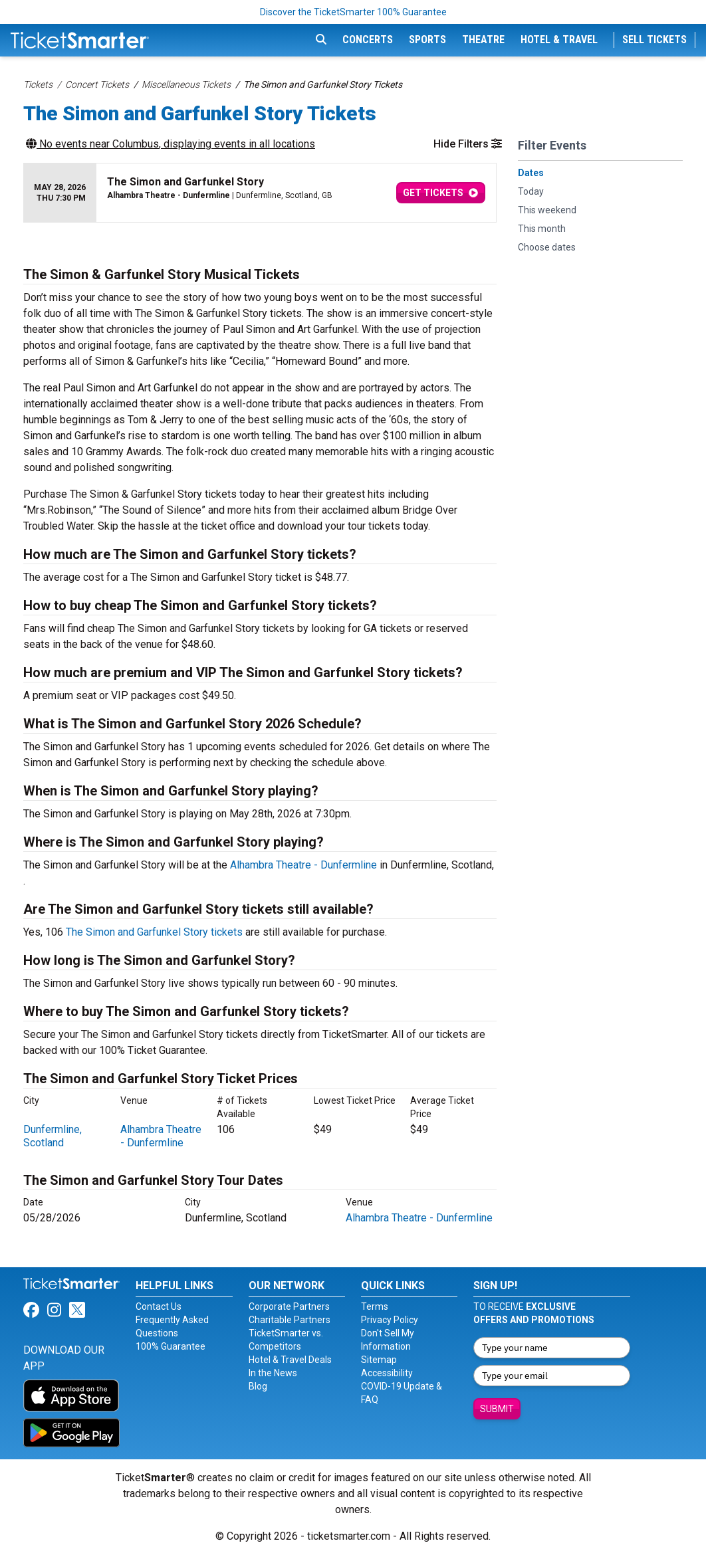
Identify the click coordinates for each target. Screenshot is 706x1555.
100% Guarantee (170, 1346)
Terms (374, 1306)
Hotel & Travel (559, 39)
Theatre (483, 39)
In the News (273, 1373)
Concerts (367, 39)
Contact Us (158, 1306)
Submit (497, 1408)
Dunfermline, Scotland (52, 1136)
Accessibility (387, 1373)
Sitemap (379, 1359)
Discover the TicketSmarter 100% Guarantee (353, 12)
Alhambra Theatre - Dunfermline (303, 865)
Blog (258, 1386)
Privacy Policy (389, 1319)
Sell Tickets (654, 39)
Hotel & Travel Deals (290, 1359)
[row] (260, 193)
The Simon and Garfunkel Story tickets (154, 932)
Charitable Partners (289, 1319)
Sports (427, 39)
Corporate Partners (289, 1306)
